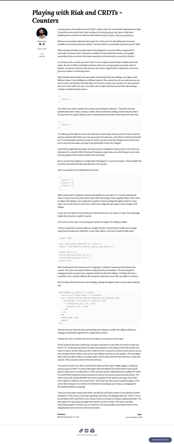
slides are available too (125, 35)
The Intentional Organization (94, 2)
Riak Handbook (108, 32)
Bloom (120, 383)
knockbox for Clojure (96, 374)
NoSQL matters (108, 35)
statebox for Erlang (79, 374)
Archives (78, 2)
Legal (95, 435)
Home (62, 2)
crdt (43, 56)
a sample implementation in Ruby (123, 374)
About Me (69, 2)
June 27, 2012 (42, 49)
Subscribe (110, 2)
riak (40, 56)
